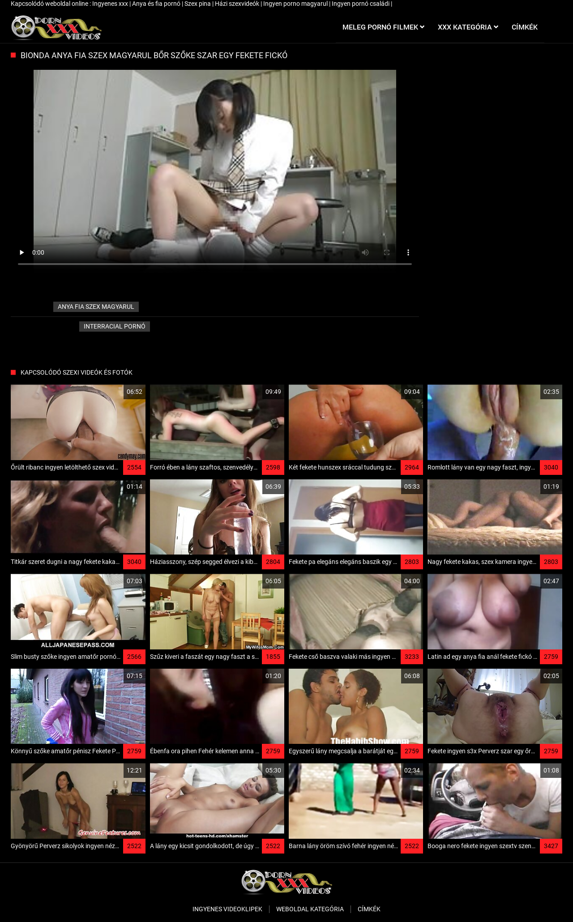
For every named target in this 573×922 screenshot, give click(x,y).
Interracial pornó (114, 326)
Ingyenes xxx (110, 3)
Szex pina (198, 3)
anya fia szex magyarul (96, 306)
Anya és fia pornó (157, 3)
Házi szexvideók (238, 3)
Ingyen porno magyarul (296, 3)
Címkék (369, 909)
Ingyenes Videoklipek (227, 909)
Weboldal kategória (310, 909)
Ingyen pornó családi (361, 3)
